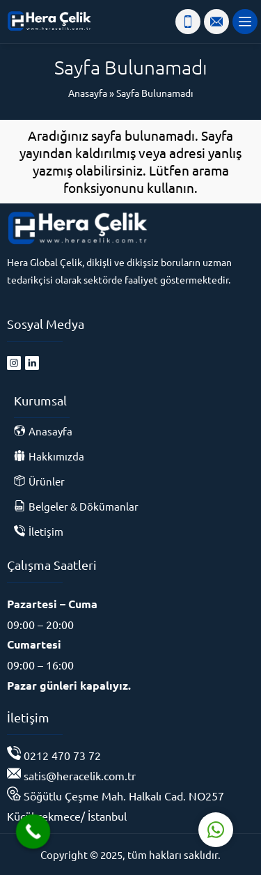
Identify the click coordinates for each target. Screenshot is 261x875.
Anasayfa (87, 92)
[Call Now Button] (33, 831)
